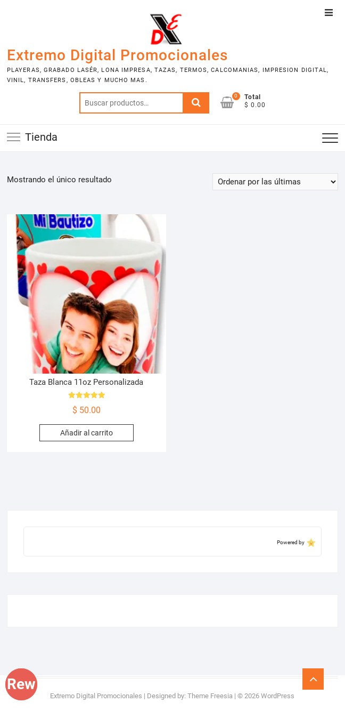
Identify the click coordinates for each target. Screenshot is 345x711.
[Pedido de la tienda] (275, 181)
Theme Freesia (210, 696)
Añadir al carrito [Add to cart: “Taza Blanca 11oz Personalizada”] (86, 433)
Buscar (196, 103)
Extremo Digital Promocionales (117, 55)
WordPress (277, 696)
